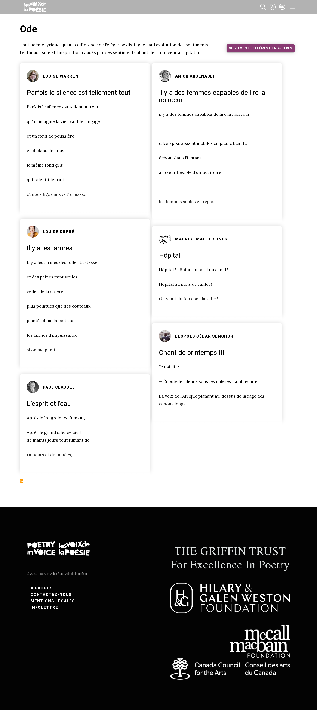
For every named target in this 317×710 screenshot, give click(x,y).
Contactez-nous (51, 594)
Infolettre (44, 607)
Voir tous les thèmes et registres (260, 48)
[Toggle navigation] (292, 7)
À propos (42, 588)
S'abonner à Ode (21, 481)
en (282, 7)
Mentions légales (53, 601)
